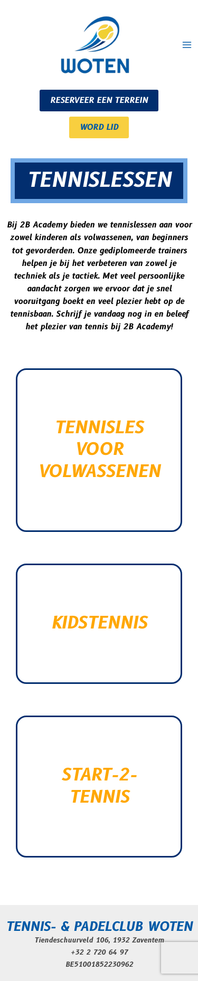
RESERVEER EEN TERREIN (99, 100)
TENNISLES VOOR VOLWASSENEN (99, 450)
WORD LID (99, 127)
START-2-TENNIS (99, 786)
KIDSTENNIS (99, 623)
